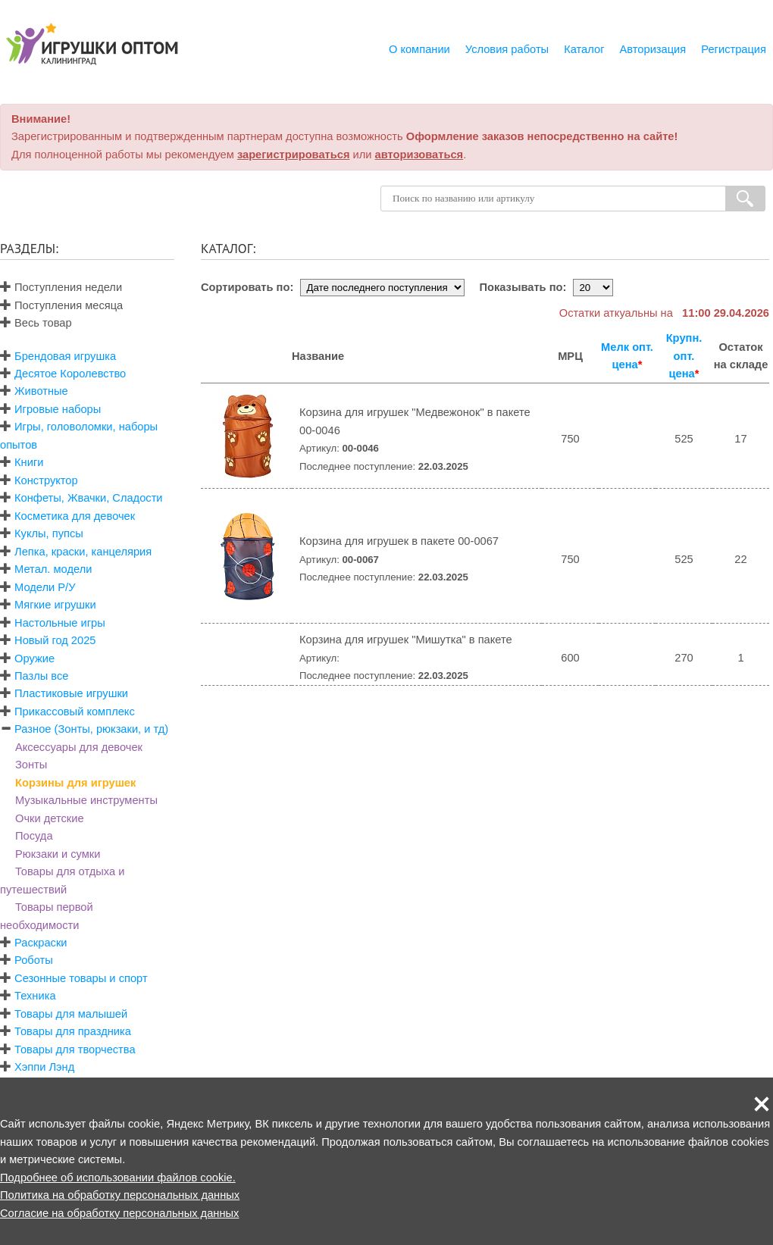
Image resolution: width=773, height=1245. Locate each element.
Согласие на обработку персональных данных (119, 1213)
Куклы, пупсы (48, 533)
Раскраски (40, 943)
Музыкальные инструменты (86, 800)
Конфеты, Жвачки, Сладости (88, 498)
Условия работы (507, 49)
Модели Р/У (44, 587)
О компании (419, 49)
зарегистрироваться (293, 155)
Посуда (34, 836)
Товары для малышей (70, 1014)
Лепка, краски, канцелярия (83, 552)
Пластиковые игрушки (71, 693)
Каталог (584, 49)
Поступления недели (61, 287)
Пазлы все (41, 676)
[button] (761, 1104)
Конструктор (46, 480)
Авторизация (653, 49)
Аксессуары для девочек (78, 747)
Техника (34, 996)
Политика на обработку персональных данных (119, 1195)
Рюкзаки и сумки (57, 854)
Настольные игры (59, 623)
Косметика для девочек (74, 516)
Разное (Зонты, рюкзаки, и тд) (91, 729)
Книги (28, 462)
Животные (41, 391)
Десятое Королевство (70, 374)
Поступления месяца (61, 305)
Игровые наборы (57, 409)
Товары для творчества (75, 1049)
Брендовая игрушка (65, 356)
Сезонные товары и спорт (81, 978)
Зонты (31, 765)
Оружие (34, 658)
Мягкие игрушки (55, 605)
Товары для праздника (72, 1031)
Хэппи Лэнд (44, 1067)
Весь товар (36, 323)
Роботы (33, 960)
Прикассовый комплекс (74, 711)
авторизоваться (419, 155)
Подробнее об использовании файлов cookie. (118, 1177)
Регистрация (733, 49)
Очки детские (49, 818)
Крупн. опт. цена (684, 356)
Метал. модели (53, 569)
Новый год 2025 (54, 640)
